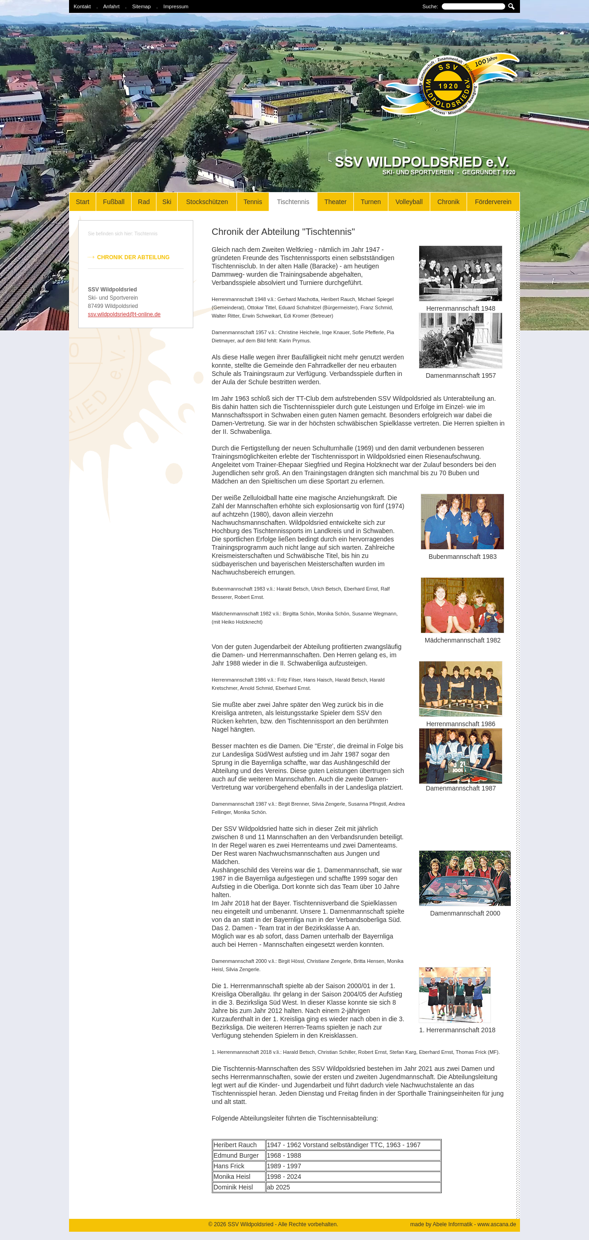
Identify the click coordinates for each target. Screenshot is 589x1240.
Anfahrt (111, 6)
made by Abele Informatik (441, 1224)
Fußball (114, 201)
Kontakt (82, 6)
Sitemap (141, 6)
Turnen (371, 201)
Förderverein (493, 201)
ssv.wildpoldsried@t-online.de (124, 314)
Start (83, 201)
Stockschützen (207, 201)
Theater (335, 201)
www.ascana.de (497, 1224)
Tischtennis (293, 201)
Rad (144, 201)
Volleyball (408, 201)
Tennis (252, 201)
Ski (166, 201)
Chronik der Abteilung (133, 257)
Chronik (448, 201)
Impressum (175, 6)
